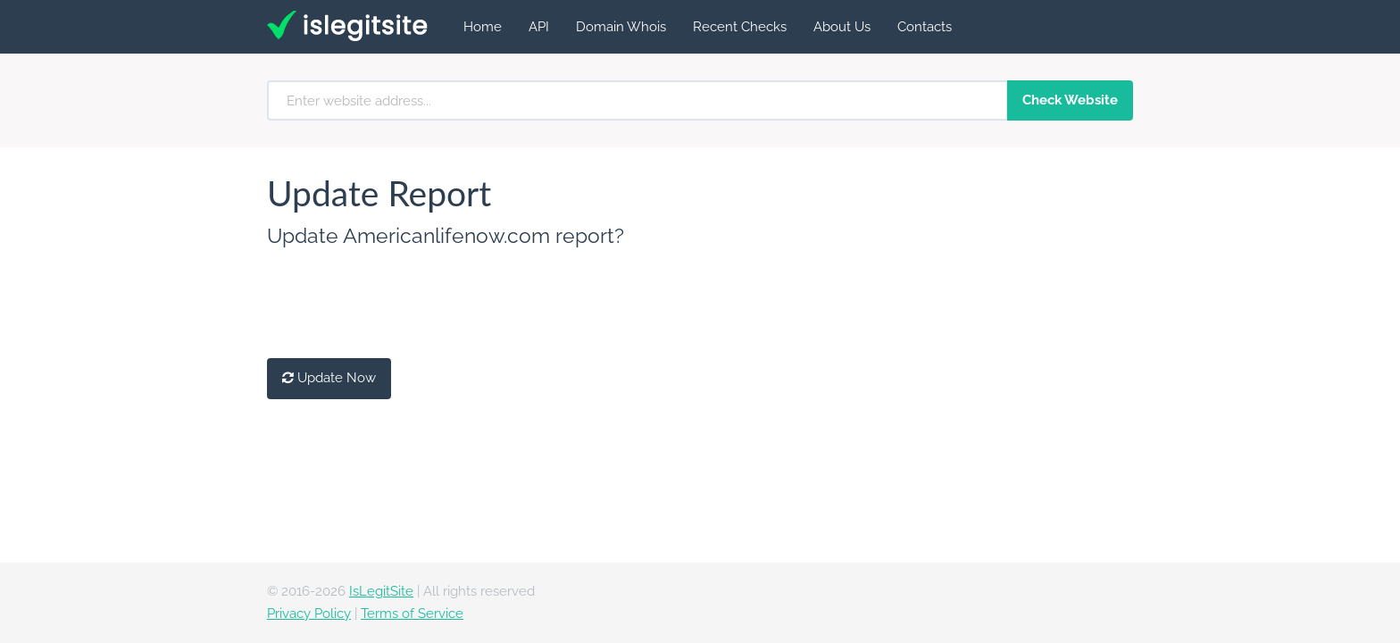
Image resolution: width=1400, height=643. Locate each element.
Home (482, 27)
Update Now (329, 378)
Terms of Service (412, 613)
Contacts (924, 27)
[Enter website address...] (637, 100)
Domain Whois (621, 27)
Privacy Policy (309, 613)
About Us (842, 27)
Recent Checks (740, 27)
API (539, 27)
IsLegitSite (381, 591)
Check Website (1070, 100)
